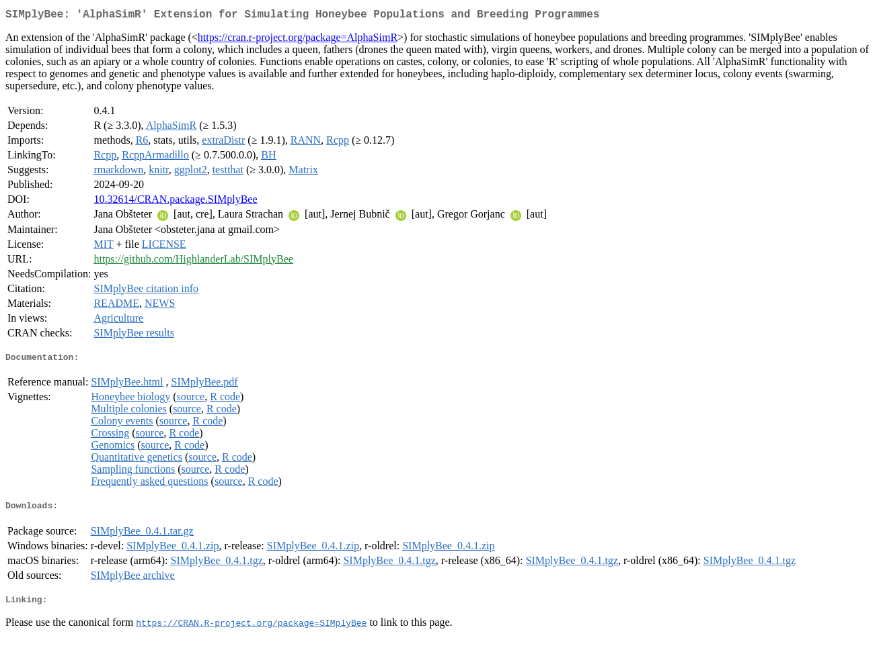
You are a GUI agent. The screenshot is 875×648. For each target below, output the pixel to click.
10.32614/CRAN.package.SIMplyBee (175, 201)
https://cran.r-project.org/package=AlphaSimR (297, 40)
